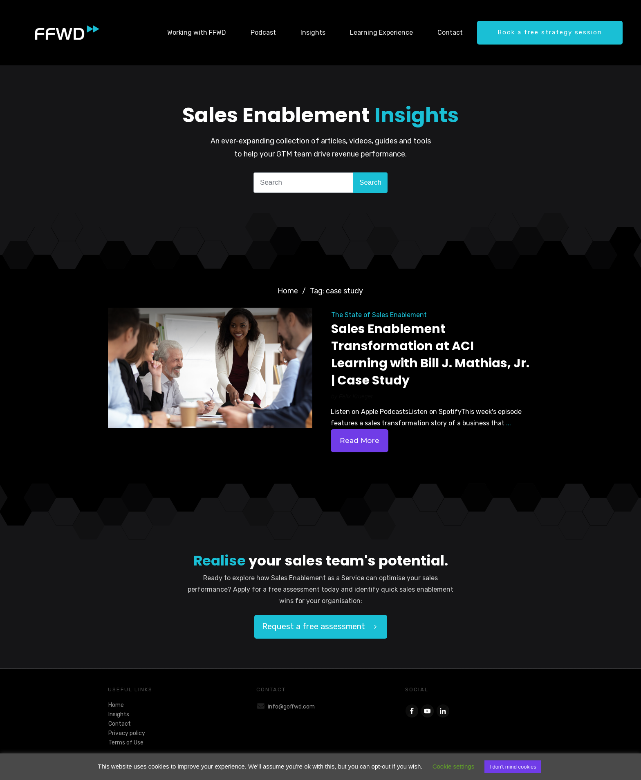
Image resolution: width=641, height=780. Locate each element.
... (508, 423)
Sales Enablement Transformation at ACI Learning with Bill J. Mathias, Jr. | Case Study (430, 354)
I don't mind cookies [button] (512, 767)
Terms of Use (125, 742)
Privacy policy (126, 733)
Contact (119, 723)
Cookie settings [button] (454, 766)
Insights (118, 714)
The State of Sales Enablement (379, 315)
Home (116, 705)
